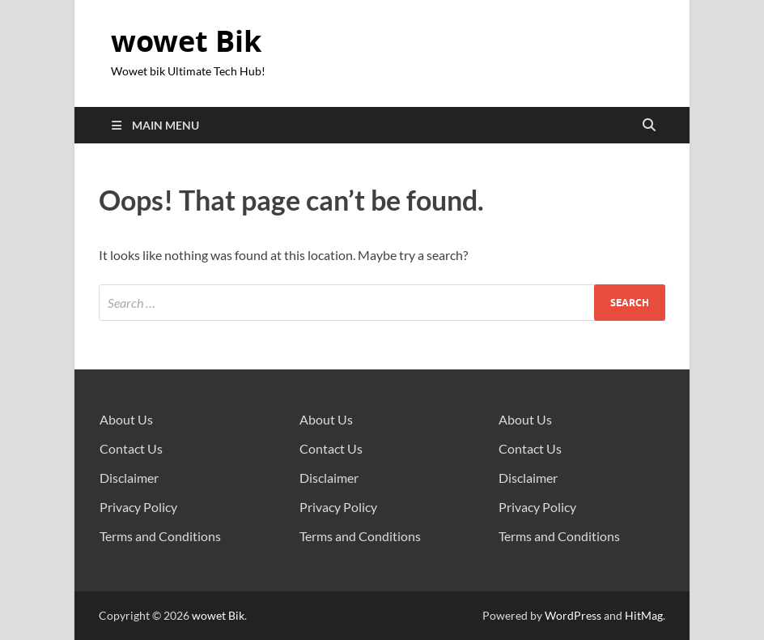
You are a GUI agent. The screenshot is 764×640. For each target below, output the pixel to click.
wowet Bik (186, 41)
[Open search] (649, 125)
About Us (126, 419)
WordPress (573, 615)
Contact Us (131, 448)
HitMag (644, 615)
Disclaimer (129, 477)
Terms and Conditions (160, 536)
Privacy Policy (138, 506)
